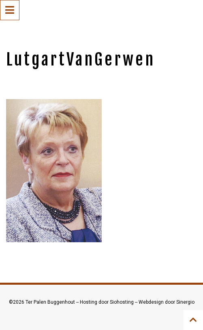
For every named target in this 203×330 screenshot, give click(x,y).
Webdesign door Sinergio (166, 302)
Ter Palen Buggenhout (51, 302)
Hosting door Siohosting (107, 302)
